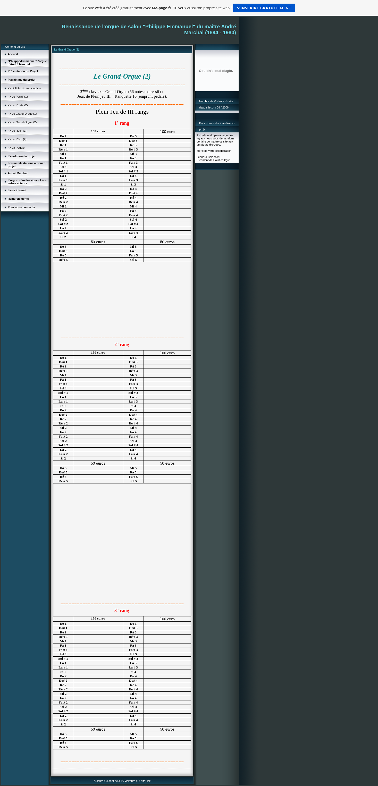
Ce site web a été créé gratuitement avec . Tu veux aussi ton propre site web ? (189, 8)
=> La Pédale (16, 147)
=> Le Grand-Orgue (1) (22, 113)
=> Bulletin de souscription (24, 88)
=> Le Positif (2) (18, 105)
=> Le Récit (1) (17, 130)
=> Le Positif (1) (18, 96)
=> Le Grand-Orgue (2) (22, 122)
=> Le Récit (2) (17, 139)
